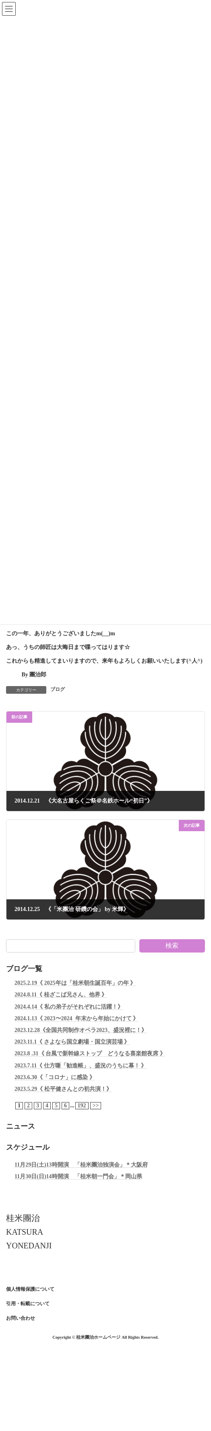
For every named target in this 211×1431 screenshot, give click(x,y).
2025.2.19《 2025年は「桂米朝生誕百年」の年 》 (75, 983)
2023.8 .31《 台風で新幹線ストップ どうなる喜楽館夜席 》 (89, 1053)
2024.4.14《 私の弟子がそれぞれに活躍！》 (68, 1006)
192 (82, 1105)
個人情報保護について (30, 1289)
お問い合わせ (20, 1318)
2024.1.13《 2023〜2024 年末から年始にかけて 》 (76, 1018)
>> (96, 1105)
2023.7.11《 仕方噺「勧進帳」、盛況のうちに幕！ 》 (80, 1065)
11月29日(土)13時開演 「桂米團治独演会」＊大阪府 (81, 1165)
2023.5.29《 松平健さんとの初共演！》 (63, 1089)
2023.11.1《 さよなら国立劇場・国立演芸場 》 (72, 1042)
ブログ (57, 689)
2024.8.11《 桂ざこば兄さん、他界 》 (60, 995)
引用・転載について (28, 1303)
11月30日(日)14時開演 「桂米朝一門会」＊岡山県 (78, 1176)
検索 (171, 945)
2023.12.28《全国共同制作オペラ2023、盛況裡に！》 (80, 1030)
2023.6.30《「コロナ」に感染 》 (54, 1077)
